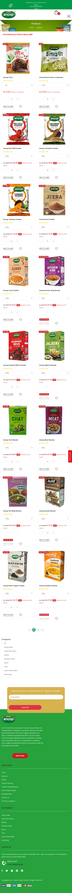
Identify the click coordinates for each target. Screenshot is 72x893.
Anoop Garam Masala (47, 511)
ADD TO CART (8, 106)
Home (31, 27)
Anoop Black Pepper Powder (14, 586)
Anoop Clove (8, 77)
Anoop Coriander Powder (48, 148)
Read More (20, 756)
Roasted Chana (9, 659)
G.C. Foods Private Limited (19, 880)
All (5, 643)
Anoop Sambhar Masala (48, 586)
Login (36, 8)
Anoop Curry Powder (11, 290)
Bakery (6, 655)
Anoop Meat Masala (46, 440)
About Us (5, 776)
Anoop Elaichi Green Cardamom (51, 77)
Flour (6, 667)
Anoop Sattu (8, 647)
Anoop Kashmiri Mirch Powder (14, 365)
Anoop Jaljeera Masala (47, 365)
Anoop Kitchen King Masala (49, 290)
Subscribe (25, 707)
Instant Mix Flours (10, 651)
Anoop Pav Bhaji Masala (12, 511)
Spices (6, 663)
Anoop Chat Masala (10, 440)
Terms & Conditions (8, 801)
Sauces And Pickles (10, 670)
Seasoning (7, 674)
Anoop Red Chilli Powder (12, 148)
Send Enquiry (70, 456)
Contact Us (5, 798)
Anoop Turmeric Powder (12, 219)
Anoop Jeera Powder (47, 219)
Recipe (4, 780)
